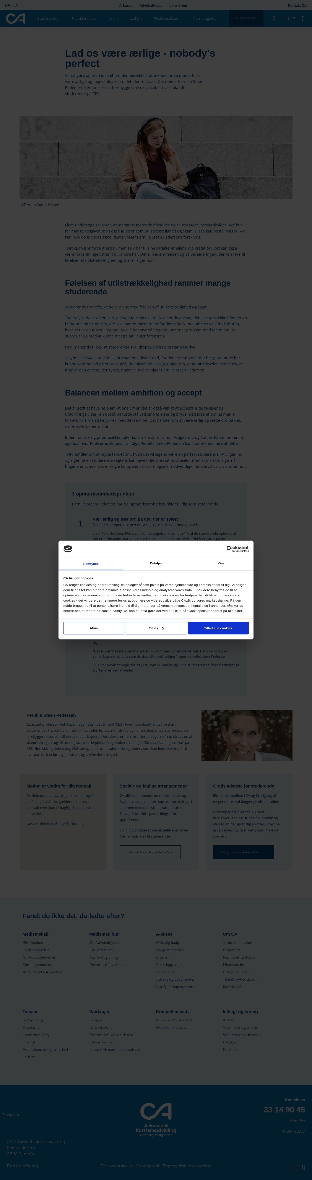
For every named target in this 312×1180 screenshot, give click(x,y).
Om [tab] (221, 563)
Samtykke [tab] (91, 564)
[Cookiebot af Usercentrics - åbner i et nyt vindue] (230, 549)
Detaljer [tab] (156, 563)
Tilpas (156, 628)
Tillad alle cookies (218, 628)
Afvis (94, 628)
